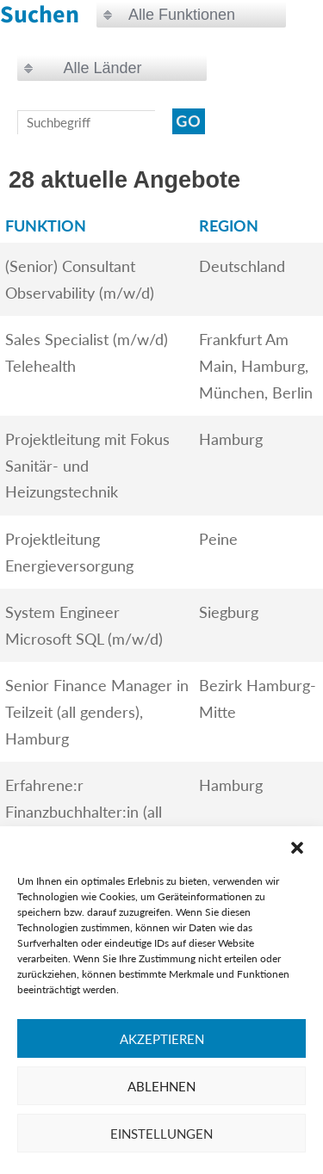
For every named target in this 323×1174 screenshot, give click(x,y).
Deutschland (242, 265)
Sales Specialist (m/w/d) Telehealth (86, 352)
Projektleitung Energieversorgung (69, 552)
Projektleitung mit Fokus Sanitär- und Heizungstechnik (87, 465)
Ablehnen (161, 1086)
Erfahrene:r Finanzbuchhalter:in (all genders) (83, 811)
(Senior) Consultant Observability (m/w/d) (79, 279)
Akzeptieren (162, 1039)
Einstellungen (161, 1133)
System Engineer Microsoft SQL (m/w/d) (84, 625)
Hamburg (231, 438)
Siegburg (228, 611)
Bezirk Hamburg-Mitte (257, 698)
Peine (218, 538)
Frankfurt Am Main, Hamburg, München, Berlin (256, 365)
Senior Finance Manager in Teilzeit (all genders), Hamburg (97, 711)
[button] (297, 847)
